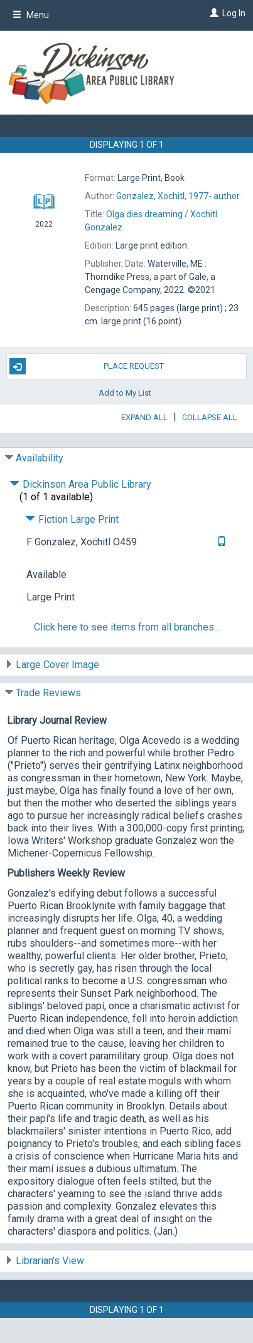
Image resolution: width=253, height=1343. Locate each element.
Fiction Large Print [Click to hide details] (72, 519)
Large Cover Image (57, 665)
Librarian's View (50, 1261)
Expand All (144, 417)
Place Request (86, 366)
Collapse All (209, 417)
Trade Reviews (48, 693)
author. (178, 196)
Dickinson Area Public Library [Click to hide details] (80, 484)
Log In (233, 13)
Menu (31, 15)
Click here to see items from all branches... (127, 627)
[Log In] (212, 13)
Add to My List (125, 392)
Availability (39, 458)
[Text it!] (220, 542)
